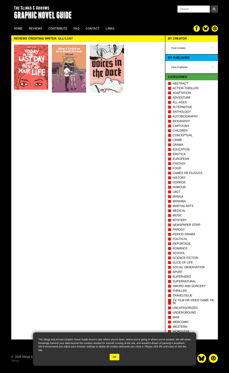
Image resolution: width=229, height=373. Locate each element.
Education (181, 149)
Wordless (181, 331)
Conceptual (183, 135)
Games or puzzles (187, 173)
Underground (184, 312)
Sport (178, 271)
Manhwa (179, 201)
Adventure (182, 97)
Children (180, 130)
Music (177, 215)
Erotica (179, 154)
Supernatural (184, 281)
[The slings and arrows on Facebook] (196, 28)
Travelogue (182, 295)
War (176, 317)
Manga (178, 196)
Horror (179, 182)
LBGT (176, 191)
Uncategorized (185, 307)
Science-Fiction (185, 257)
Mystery (180, 220)
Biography (181, 121)
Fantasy (179, 163)
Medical (179, 210)
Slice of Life (183, 262)
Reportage (182, 243)
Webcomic (181, 322)
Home (18, 28)
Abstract (180, 83)
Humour (179, 187)
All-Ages (180, 102)
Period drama (184, 234)
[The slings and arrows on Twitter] (206, 28)
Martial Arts (183, 206)
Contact (93, 28)
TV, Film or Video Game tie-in (194, 302)
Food (177, 168)
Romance (180, 248)
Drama (178, 144)
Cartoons (181, 125)
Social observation (189, 267)
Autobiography (185, 116)
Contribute (57, 28)
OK (114, 356)
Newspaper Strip (187, 224)
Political (180, 239)
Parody (179, 229)
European (181, 158)
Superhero (182, 276)
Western (180, 326)
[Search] (214, 9)
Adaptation (182, 92)
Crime (177, 140)
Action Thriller (186, 88)
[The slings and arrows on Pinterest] (215, 28)
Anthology (182, 111)
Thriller (180, 290)
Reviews (35, 28)
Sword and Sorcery (189, 286)
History (179, 177)
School (179, 253)
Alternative (182, 107)
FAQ (76, 28)
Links (110, 28)
